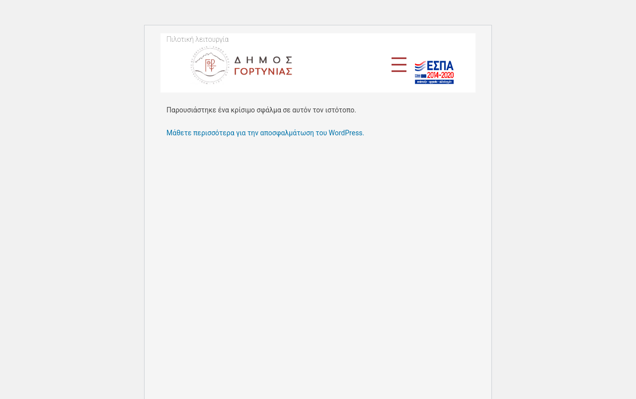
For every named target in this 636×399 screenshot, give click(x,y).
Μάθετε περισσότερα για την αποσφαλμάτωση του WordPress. (265, 133)
